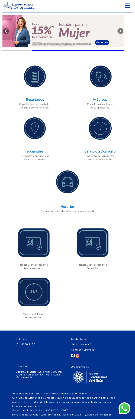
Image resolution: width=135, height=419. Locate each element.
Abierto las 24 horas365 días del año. (33, 297)
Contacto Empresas (83, 349)
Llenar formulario (81, 344)
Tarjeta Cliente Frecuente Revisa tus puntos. (33, 248)
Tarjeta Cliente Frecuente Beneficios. (92, 248)
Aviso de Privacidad (98, 414)
